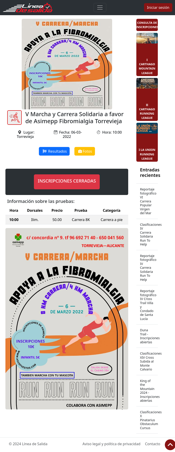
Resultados (54, 151)
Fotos (84, 151)
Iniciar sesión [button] (158, 7)
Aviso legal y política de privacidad (111, 443)
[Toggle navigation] (100, 7)
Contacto (152, 443)
